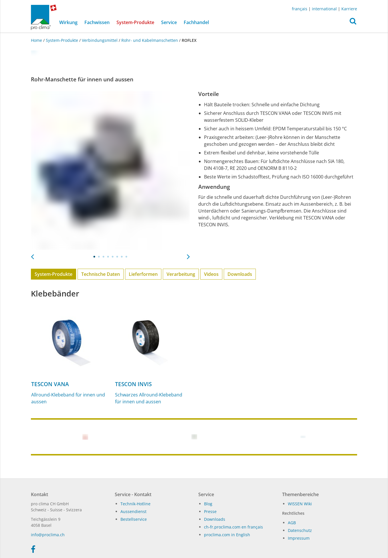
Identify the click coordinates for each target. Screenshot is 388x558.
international (324, 8)
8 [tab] (126, 257)
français (299, 8)
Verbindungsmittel (100, 40)
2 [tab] (99, 257)
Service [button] (169, 22)
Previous (32, 255)
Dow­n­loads (214, 519)
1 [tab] (94, 257)
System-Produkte (137, 22)
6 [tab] (117, 257)
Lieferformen (143, 274)
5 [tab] (112, 257)
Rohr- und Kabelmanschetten (149, 40)
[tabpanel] (110, 170)
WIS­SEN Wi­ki (300, 503)
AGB (292, 522)
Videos (211, 274)
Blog (208, 503)
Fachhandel (196, 22)
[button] (353, 22)
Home (37, 40)
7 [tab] (122, 257)
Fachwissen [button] (97, 22)
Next (188, 255)
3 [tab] (103, 257)
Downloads (239, 274)
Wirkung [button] (68, 22)
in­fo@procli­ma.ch (48, 534)
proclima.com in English (227, 534)
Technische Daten (100, 274)
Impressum (299, 538)
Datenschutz (300, 530)
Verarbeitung (181, 274)
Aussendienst (133, 511)
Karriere (349, 8)
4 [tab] (108, 257)
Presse (210, 511)
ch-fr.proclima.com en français (233, 527)
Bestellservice (133, 519)
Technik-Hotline (135, 503)
